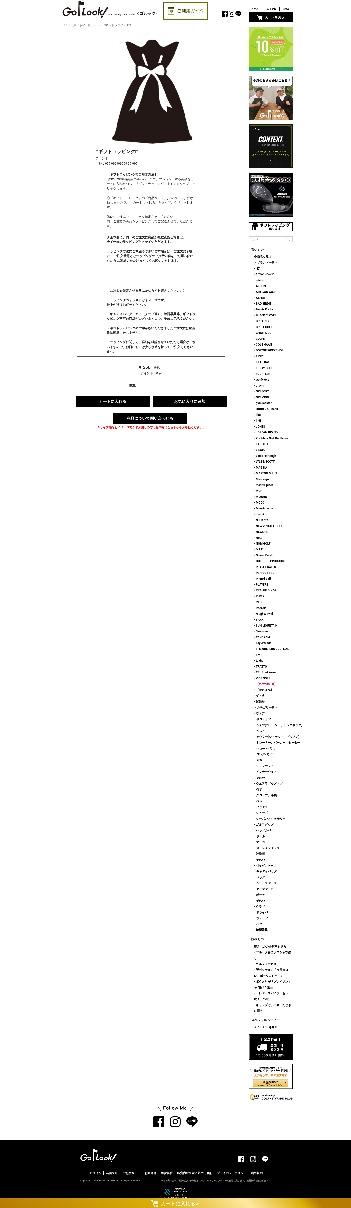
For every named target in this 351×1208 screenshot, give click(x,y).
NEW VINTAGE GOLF (269, 526)
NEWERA (262, 532)
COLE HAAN (264, 344)
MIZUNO (261, 497)
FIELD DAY (263, 362)
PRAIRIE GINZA (266, 590)
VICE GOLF (263, 678)
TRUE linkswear (266, 672)
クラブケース (265, 889)
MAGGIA (261, 467)
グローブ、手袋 (266, 795)
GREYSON (262, 397)
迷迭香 (260, 701)
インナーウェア (266, 772)
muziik (260, 514)
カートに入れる (112, 401)
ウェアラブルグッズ (269, 783)
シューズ (262, 813)
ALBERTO (262, 286)
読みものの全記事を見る (270, 946)
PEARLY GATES (266, 567)
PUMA (260, 596)
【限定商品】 (264, 690)
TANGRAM (263, 637)
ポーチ (260, 895)
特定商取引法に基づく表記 (194, 1173)
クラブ (260, 906)
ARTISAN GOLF (266, 292)
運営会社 (167, 1173)
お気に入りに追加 (189, 401)
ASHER (260, 298)
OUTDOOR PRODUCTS (270, 561)
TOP (64, 25)
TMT (259, 655)
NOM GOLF (263, 543)
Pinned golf (263, 578)
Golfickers (262, 379)
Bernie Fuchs (264, 309)
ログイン (256, 9)
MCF (259, 491)
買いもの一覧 (82, 25)
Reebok (261, 608)
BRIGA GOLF (264, 327)
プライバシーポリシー (231, 1173)
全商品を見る (263, 257)
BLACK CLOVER (266, 315)
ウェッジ (262, 918)
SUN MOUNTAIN (267, 625)
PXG (259, 602)
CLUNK (260, 338)
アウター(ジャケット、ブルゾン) (277, 737)
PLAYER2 (262, 584)
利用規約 (257, 1173)
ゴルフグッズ (264, 824)
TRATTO (261, 666)
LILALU (260, 450)
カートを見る (270, 17)
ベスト (260, 731)
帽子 (259, 789)
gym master (264, 403)
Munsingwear (265, 508)
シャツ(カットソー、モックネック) (279, 725)
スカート (262, 760)
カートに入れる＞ (175, 1203)
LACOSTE (262, 444)
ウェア (260, 713)
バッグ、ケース (266, 865)
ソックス (262, 807)
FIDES (260, 356)
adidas (260, 280)
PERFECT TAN (265, 573)
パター (260, 924)
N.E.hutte (262, 520)
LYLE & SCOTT (265, 461)
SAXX (259, 619)
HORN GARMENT (267, 409)
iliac (258, 415)
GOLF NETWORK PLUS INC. (106, 1180)
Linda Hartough (266, 456)
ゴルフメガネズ (266, 964)
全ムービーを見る (265, 1027)
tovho (259, 660)
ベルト (260, 801)
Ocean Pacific (265, 555)
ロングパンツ (265, 754)
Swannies (262, 631)
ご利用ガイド (131, 1173)
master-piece (264, 485)
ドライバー (263, 912)
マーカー (262, 842)
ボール (260, 836)
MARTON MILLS (266, 473)
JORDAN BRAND (267, 432)
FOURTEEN (263, 374)
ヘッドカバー (265, 830)
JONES (260, 426)
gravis (260, 385)
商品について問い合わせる (150, 418)
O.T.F (259, 549)
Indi (258, 420)
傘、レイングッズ (268, 848)
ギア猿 (260, 696)
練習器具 (262, 930)
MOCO (260, 502)
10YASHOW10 (265, 274)
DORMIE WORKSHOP (269, 350)
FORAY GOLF (264, 368)
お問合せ (287, 9)
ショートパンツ (266, 748)
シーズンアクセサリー (270, 818)
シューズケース (266, 883)
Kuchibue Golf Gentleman (272, 438)
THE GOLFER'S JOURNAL (272, 649)
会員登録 (271, 9)
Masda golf (263, 479)
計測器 (260, 854)
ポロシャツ (263, 719)
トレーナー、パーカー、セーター (278, 742)
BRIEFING (262, 321)
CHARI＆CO (264, 333)
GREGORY (262, 391)
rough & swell (265, 614)
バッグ (260, 877)
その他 (260, 777)
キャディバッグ (266, 871)
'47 (258, 268)
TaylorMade (263, 643)
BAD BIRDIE (263, 303)
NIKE (259, 537)
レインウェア (265, 766)
